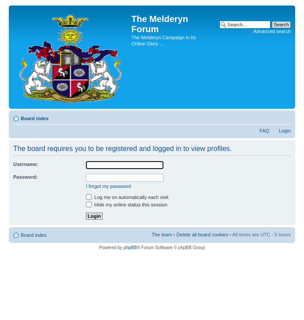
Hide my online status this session (126, 204)
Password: (25, 177)
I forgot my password (108, 186)
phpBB (130, 247)
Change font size (284, 117)
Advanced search (272, 31)
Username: (25, 164)
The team (162, 234)
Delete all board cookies (202, 234)
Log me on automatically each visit (127, 197)
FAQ (264, 130)
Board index (35, 118)
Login (285, 130)
